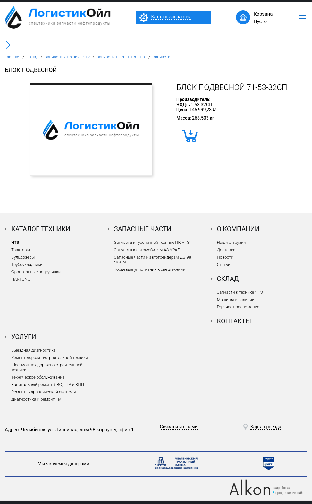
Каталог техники (40, 229)
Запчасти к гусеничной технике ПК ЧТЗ (152, 242)
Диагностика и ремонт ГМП (37, 399)
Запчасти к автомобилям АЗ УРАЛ (147, 249)
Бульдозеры (23, 257)
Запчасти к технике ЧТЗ (67, 57)
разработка (281, 488)
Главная (13, 57)
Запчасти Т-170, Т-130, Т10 (121, 57)
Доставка (226, 249)
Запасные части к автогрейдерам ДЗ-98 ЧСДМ (152, 259)
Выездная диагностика (33, 350)
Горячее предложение (238, 306)
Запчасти (161, 57)
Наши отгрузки (231, 242)
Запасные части (143, 229)
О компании (238, 229)
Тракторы (20, 249)
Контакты (234, 321)
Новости (225, 257)
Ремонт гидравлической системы (43, 391)
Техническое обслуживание (37, 377)
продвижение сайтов (291, 493)
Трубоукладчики (27, 264)
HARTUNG (20, 279)
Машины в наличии (236, 299)
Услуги (23, 337)
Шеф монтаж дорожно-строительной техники (46, 367)
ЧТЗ (15, 242)
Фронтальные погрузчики (36, 271)
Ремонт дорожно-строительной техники (49, 357)
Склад (32, 57)
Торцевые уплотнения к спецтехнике (149, 269)
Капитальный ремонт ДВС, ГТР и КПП (47, 384)
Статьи (224, 264)
